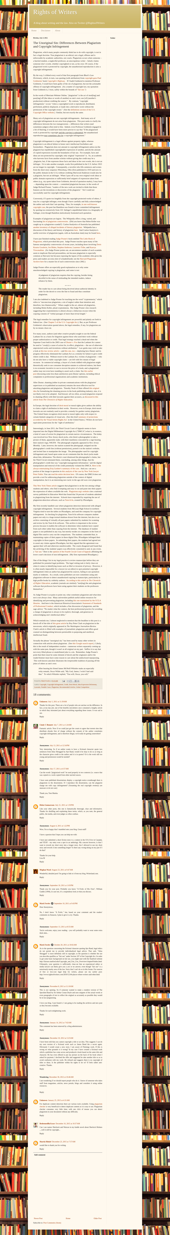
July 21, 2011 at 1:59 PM (64, 805)
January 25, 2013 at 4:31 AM (59, 1100)
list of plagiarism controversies (55, 221)
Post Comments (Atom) (52, 1223)
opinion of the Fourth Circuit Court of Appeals (72, 551)
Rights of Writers (55, 11)
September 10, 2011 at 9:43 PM (66, 904)
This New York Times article (45, 486)
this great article (59, 623)
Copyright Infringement (55, 684)
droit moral (63, 405)
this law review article (50, 351)
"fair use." (81, 89)
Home (34, 30)
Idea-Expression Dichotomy (87, 684)
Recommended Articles (67, 687)
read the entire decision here (62, 474)
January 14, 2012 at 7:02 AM (60, 1023)
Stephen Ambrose (64, 247)
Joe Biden (52, 247)
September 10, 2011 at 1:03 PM (61, 885)
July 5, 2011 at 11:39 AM (57, 702)
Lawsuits (37, 687)
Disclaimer (45, 30)
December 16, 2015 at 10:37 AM (68, 1124)
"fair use (38, 551)
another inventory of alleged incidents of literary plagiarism (57, 227)
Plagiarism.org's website (79, 491)
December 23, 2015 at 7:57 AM (63, 1142)
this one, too (70, 351)
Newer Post (38, 1218)
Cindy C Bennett (46, 725)
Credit (66, 684)
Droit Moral (73, 684)
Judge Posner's (62, 239)
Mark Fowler (45, 904)
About (57, 30)
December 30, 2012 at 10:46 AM (61, 1077)
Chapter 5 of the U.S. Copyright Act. (63, 322)
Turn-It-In (69, 500)
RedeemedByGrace (47, 1124)
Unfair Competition (82, 687)
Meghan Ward (45, 870)
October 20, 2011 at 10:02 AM (65, 945)
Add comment (39, 1155)
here (76, 230)
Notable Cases (46, 687)
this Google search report (83, 643)
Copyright (43, 684)
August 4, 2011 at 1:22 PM (60, 826)
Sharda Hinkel (45, 1142)
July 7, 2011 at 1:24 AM (62, 725)
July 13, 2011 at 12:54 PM (59, 746)
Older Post (98, 1218)
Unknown (43, 702)
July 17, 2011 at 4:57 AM (59, 769)
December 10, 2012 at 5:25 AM (61, 1038)
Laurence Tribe (79, 247)
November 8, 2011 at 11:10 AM (61, 986)
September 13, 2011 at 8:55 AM (61, 927)
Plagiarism (55, 687)
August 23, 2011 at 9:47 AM (62, 870)
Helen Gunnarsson (47, 805)
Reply (42, 717)
